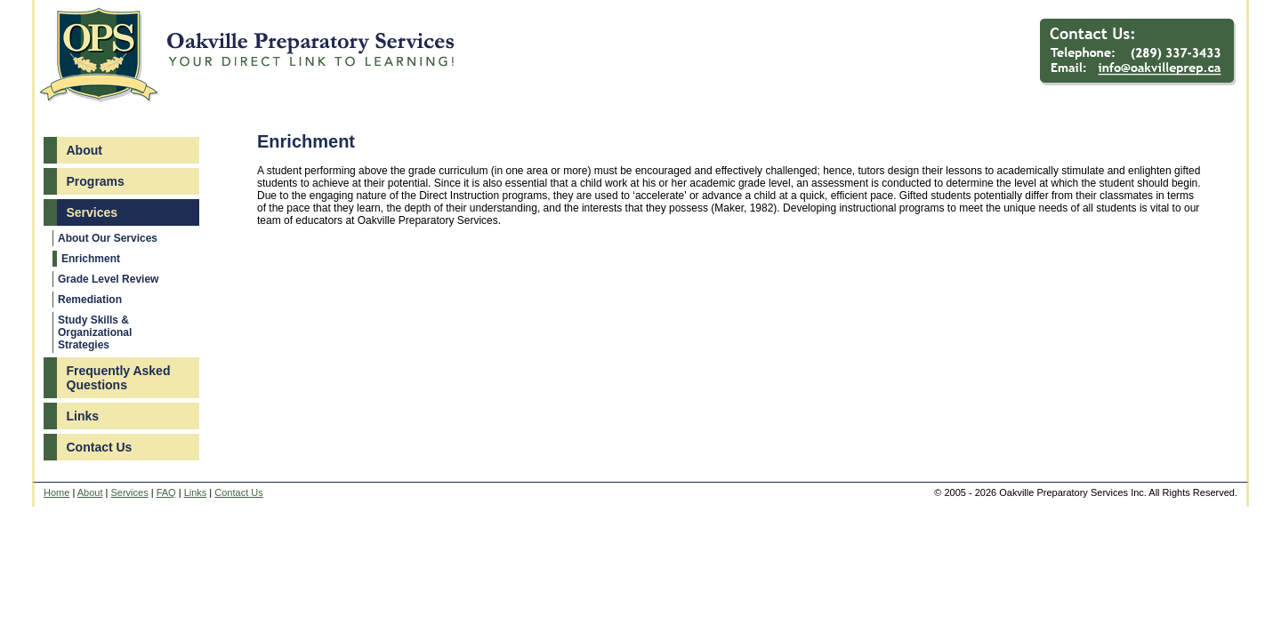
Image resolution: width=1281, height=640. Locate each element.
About (84, 150)
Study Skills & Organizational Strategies (95, 332)
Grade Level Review (108, 279)
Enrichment (90, 258)
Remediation (90, 299)
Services (92, 212)
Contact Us (100, 447)
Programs (96, 181)
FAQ (166, 492)
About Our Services (107, 238)
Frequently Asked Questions (119, 378)
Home (56, 492)
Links (83, 416)
